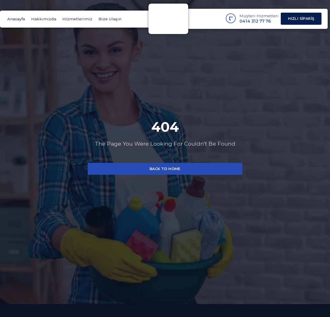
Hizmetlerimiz (77, 18)
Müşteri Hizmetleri (259, 15)
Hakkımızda (43, 18)
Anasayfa (16, 18)
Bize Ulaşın (109, 18)
